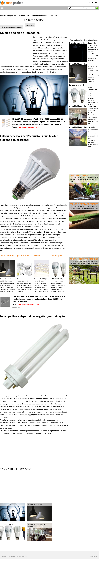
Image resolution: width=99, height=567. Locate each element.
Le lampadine (5, 504)
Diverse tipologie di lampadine (20, 32)
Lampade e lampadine (39, 16)
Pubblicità (93, 556)
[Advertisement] (22, 13)
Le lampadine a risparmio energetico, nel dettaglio (32, 316)
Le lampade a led (7, 524)
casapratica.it (11, 16)
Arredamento (24, 16)
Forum (71, 8)
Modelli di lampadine (35, 504)
